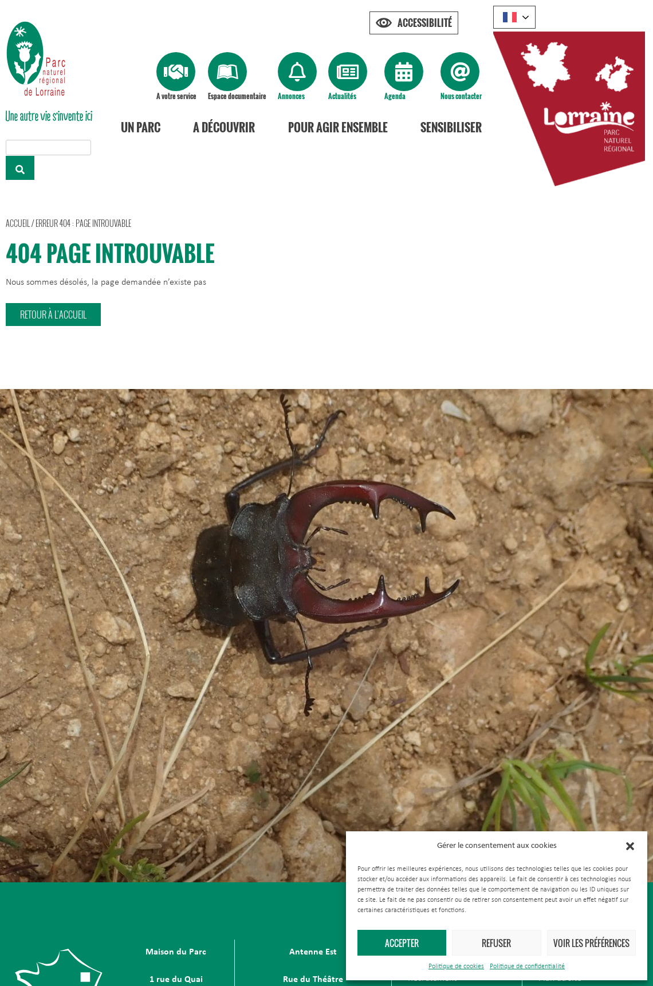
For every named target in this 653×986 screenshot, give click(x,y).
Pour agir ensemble (338, 127)
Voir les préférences (591, 943)
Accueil (18, 223)
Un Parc (140, 127)
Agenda (395, 96)
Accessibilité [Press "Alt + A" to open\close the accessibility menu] (425, 23)
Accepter (402, 943)
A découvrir (224, 127)
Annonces (291, 96)
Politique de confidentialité (527, 966)
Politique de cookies (456, 966)
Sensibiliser (451, 127)
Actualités (342, 96)
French (510, 17)
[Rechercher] (20, 168)
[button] (630, 846)
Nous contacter (461, 96)
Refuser (496, 943)
